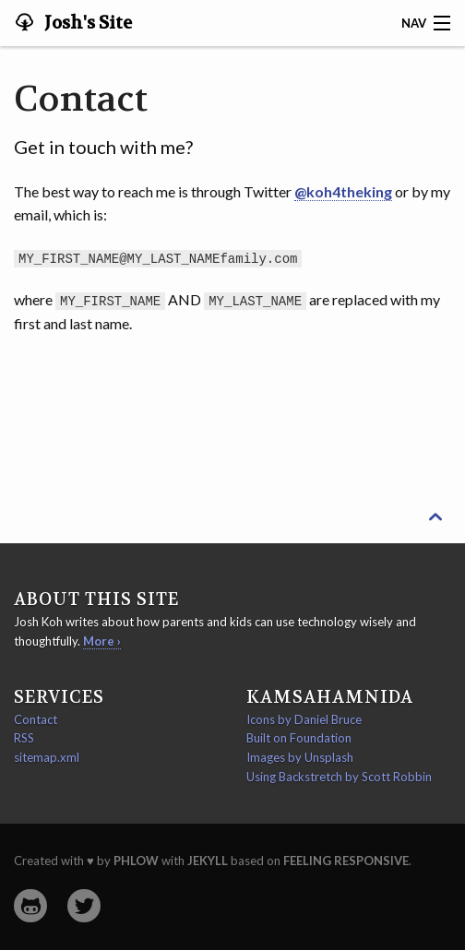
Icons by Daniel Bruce (304, 718)
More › (102, 640)
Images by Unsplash (299, 756)
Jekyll (207, 859)
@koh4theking (343, 191)
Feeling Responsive (346, 859)
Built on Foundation (299, 737)
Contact (35, 718)
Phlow (136, 859)
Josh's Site (86, 23)
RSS (24, 737)
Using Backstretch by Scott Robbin (339, 775)
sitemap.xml (46, 756)
